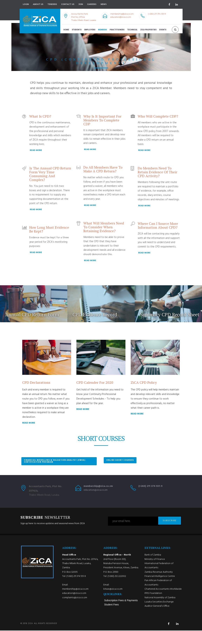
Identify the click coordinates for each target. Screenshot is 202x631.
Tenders (52, 4)
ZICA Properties (148, 29)
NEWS (104, 4)
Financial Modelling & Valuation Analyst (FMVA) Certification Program (54, 461)
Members (102, 29)
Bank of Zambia (153, 556)
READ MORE (36, 150)
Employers (89, 29)
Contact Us (67, 4)
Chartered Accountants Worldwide (163, 590)
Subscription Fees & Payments (121, 601)
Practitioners (117, 29)
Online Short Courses (120, 460)
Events (162, 29)
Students (76, 29)
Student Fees (111, 605)
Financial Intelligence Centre (160, 577)
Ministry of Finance (155, 560)
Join (80, 4)
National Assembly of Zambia (160, 598)
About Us (38, 4)
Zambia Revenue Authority (159, 573)
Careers (91, 4)
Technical (132, 29)
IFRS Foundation (153, 594)
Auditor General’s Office (157, 607)
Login (26, 4)
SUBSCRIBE (169, 521)
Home (66, 29)
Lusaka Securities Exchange (159, 603)
